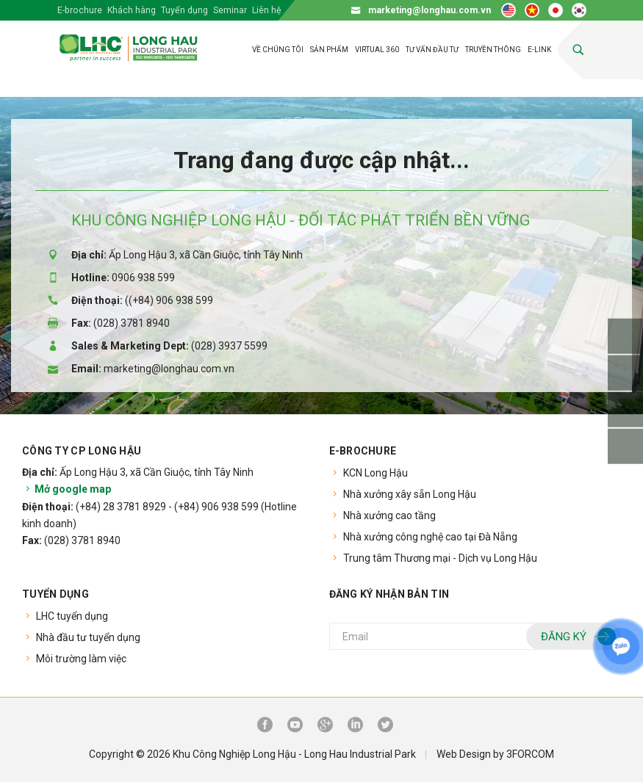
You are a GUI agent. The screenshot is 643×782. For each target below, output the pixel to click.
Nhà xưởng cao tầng (389, 515)
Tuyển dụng (184, 10)
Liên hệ (266, 10)
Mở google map (66, 489)
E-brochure (79, 10)
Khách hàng (131, 10)
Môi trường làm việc (81, 659)
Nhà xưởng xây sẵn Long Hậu (409, 494)
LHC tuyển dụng (72, 616)
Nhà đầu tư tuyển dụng (88, 637)
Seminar (230, 10)
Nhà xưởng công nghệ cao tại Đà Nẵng (430, 537)
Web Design (464, 754)
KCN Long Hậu (375, 473)
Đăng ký (576, 637)
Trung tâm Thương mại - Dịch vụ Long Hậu (440, 558)
